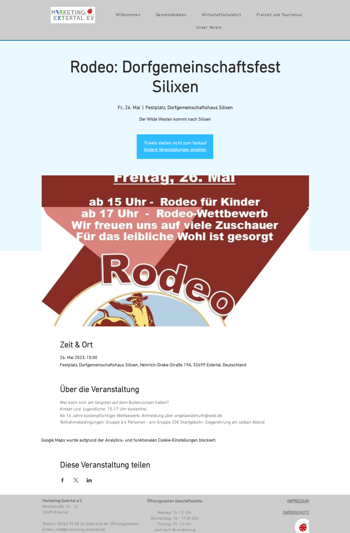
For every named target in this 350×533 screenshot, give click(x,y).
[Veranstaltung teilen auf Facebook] (62, 480)
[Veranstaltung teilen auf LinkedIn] (89, 480)
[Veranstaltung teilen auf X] (75, 480)
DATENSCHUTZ (296, 512)
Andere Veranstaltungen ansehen (175, 150)
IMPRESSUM (298, 501)
